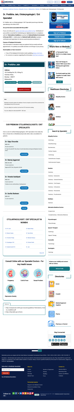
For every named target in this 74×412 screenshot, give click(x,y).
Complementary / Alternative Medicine (58, 215)
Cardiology (51, 154)
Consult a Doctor (60, 37)
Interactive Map (37, 82)
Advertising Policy (63, 371)
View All (24, 208)
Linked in (21, 393)
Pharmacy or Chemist (61, 324)
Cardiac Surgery (52, 151)
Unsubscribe (30, 389)
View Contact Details (11, 82)
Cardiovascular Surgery (54, 162)
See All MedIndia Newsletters (9, 377)
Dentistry (50, 172)
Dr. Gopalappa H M (9, 242)
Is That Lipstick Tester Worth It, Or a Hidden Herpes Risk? (63, 54)
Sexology (50, 252)
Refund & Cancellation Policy (33, 387)
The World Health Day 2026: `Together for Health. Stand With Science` (63, 75)
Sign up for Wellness (60, 33)
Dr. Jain (28, 247)
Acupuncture (51, 211)
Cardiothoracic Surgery (54, 158)
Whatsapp (13, 393)
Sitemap (45, 371)
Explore (4, 5)
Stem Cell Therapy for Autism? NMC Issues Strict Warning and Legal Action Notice (63, 65)
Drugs (49, 5)
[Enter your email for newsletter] (13, 369)
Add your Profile (59, 268)
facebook (16, 393)
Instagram (30, 393)
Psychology (51, 243)
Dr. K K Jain (8, 228)
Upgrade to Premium (24, 89)
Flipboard (33, 393)
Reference (7, 304)
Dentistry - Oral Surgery (54, 183)
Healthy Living (12, 5)
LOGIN (63, 1)
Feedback (61, 375)
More (70, 5)
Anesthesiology (52, 143)
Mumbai (37, 9)
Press (44, 376)
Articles (43, 5)
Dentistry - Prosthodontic (54, 194)
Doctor (57, 284)
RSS (25, 393)
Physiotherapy (52, 223)
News (20, 5)
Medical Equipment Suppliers (61, 304)
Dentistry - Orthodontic (54, 187)
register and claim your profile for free (25, 31)
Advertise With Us (63, 369)
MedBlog (45, 373)
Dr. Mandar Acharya (30, 237)
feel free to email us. (38, 55)
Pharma (58, 314)
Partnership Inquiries (32, 382)
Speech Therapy (52, 235)
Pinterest (23, 393)
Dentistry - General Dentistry (55, 179)
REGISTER (70, 1)
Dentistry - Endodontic (54, 176)
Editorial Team (30, 375)
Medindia (5, 9)
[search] (35, 350)
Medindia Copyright (59, 393)
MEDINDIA (7, 2)
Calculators (35, 5)
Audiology (51, 231)
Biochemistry (51, 147)
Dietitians (58, 117)
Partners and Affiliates (64, 373)
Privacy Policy (66, 393)
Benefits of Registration (48, 369)
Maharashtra (32, 9)
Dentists (58, 106)
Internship (29, 373)
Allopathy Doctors (23, 9)
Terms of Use (43, 394)
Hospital (58, 294)
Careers (29, 369)
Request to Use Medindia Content (34, 384)
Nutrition (50, 202)
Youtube (28, 393)
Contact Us (61, 366)
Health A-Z (27, 5)
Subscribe (5, 373)
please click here (37, 53)
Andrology (51, 140)
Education (64, 5)
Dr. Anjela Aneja (29, 228)
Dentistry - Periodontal (54, 190)
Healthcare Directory (13, 9)
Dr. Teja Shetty (29, 233)
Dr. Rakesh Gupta (9, 233)
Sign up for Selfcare (60, 41)
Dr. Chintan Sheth (30, 242)
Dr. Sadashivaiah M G (10, 247)
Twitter (18, 393)
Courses (29, 371)
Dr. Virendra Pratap (9, 237)
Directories (56, 5)
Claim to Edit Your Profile (24, 82)
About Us (29, 366)
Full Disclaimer (10, 361)
